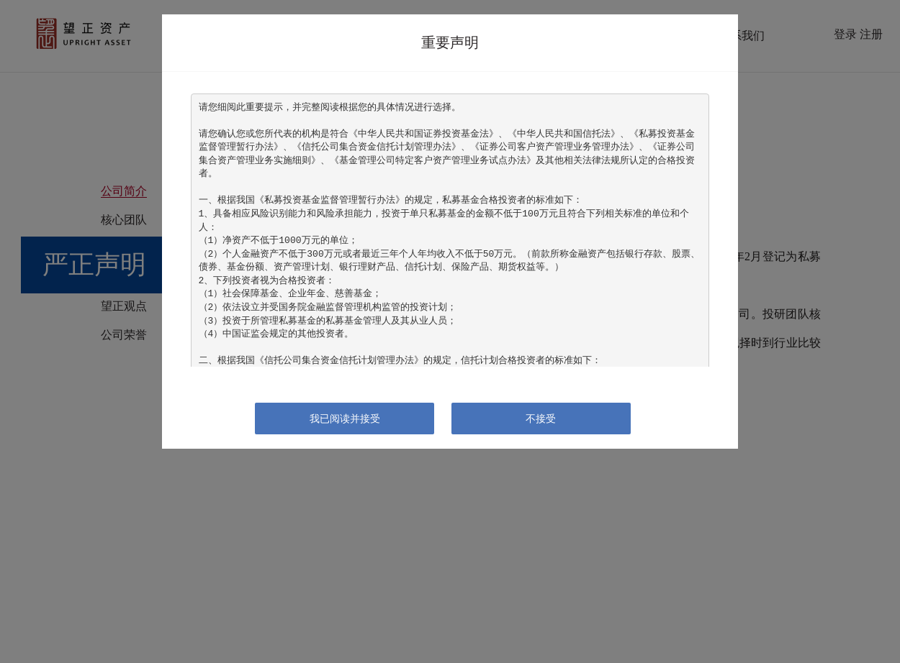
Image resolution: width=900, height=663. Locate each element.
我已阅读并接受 (345, 418)
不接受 (541, 418)
